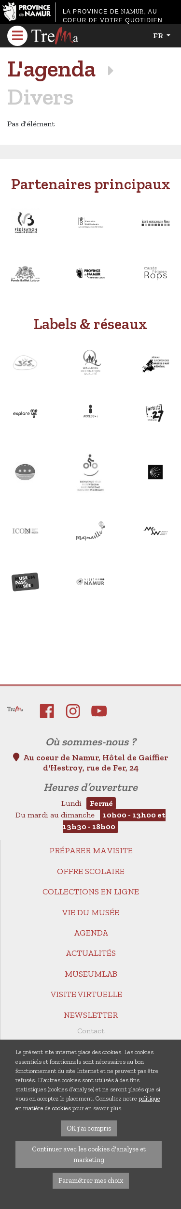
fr (159, 35)
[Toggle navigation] (17, 36)
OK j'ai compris (89, 1128)
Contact (90, 1030)
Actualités (91, 953)
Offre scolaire (91, 871)
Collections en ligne (90, 891)
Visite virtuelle (86, 994)
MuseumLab (91, 973)
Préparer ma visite (91, 850)
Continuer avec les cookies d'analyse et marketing (89, 1154)
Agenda (91, 932)
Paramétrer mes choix (90, 1180)
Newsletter (91, 1015)
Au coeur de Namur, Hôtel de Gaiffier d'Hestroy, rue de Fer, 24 (90, 762)
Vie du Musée (90, 912)
